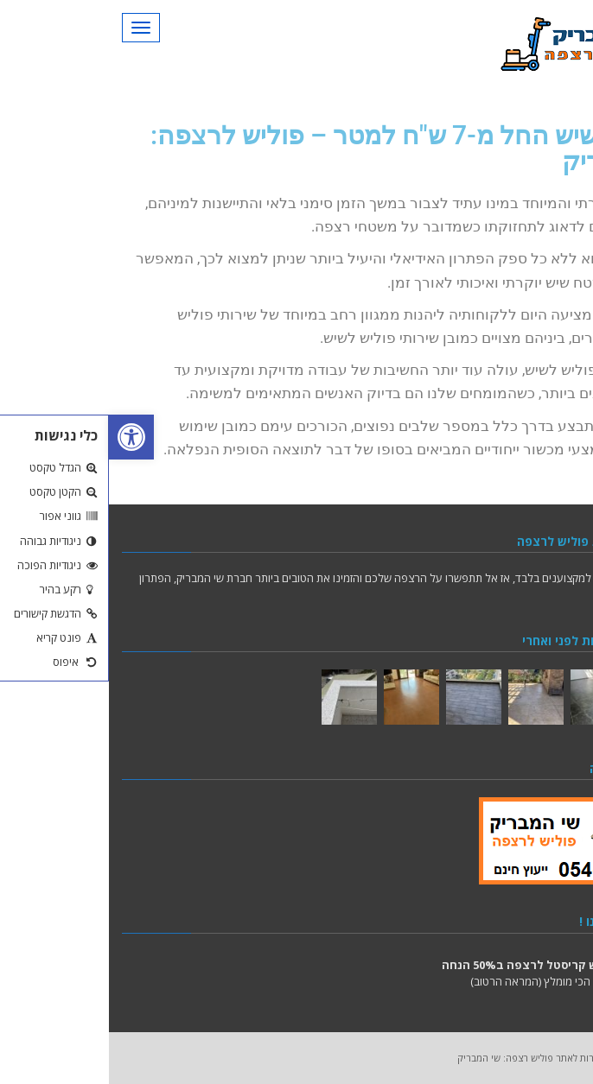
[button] (22, 437)
